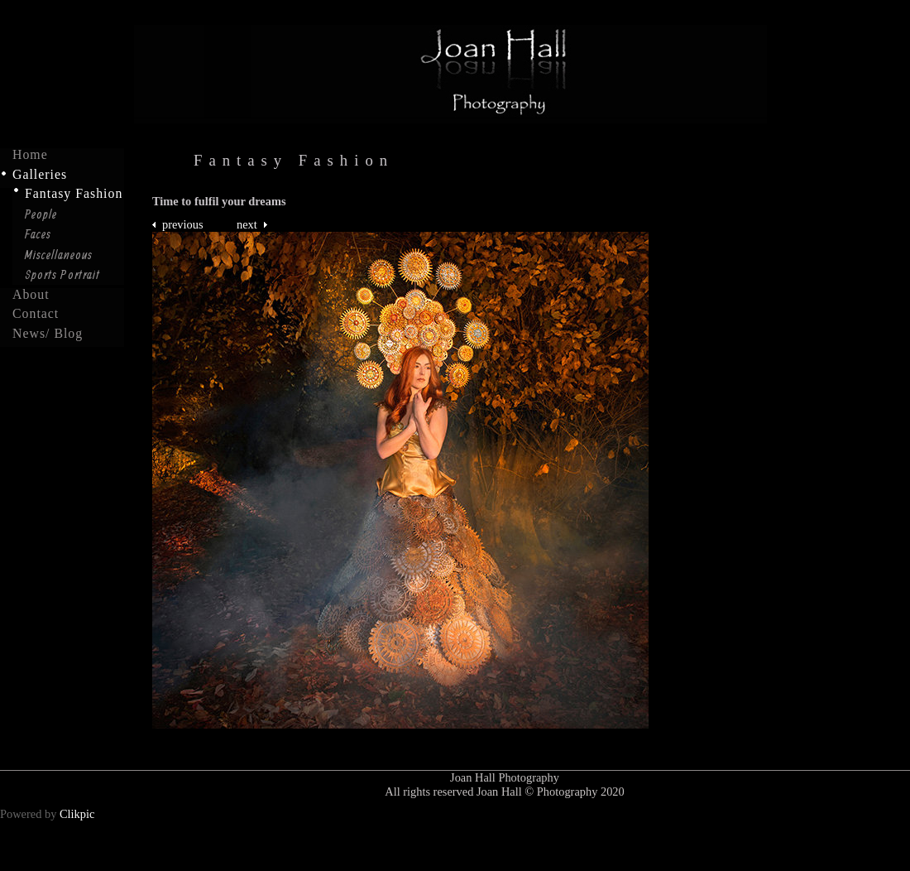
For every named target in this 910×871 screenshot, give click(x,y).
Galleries (39, 174)
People (41, 213)
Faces (38, 233)
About (31, 294)
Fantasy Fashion (73, 193)
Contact (35, 313)
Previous (183, 224)
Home (30, 154)
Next (247, 224)
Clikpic (77, 813)
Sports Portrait (62, 274)
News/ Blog (47, 333)
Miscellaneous (59, 254)
